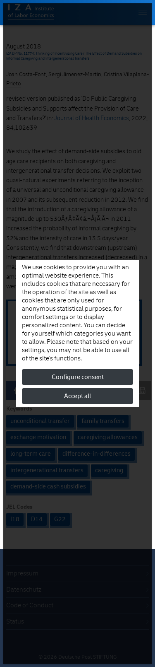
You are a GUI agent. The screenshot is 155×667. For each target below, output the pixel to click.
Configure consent (78, 377)
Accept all (77, 396)
